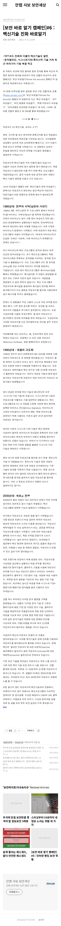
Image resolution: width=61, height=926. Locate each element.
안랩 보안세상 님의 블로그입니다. (22, 885)
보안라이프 (7, 742)
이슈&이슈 (19, 742)
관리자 (41, 919)
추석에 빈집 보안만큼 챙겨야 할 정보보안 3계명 (22, 747)
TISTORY (31, 919)
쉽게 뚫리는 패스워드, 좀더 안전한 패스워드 (20, 757)
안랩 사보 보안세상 (30, 4)
